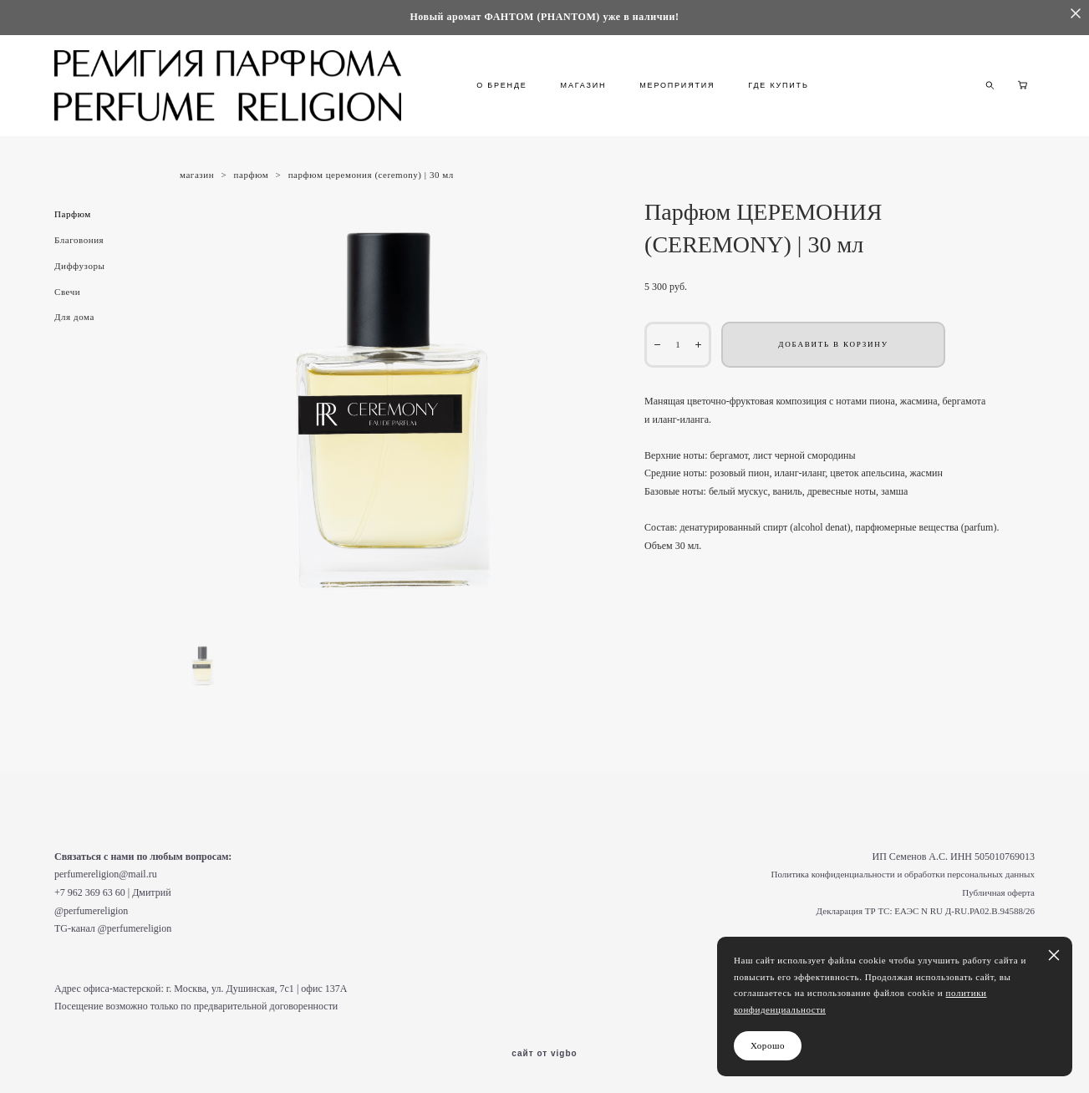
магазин (197, 175)
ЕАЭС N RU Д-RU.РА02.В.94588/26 (964, 911)
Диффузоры (79, 266)
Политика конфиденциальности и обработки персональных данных (903, 874)
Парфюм (72, 214)
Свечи (67, 292)
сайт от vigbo (544, 1054)
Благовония (79, 240)
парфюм (251, 175)
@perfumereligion (91, 911)
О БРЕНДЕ (501, 85)
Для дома (74, 317)
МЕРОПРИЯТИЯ (677, 85)
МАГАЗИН (584, 85)
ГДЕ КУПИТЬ (778, 85)
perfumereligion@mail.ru (105, 874)
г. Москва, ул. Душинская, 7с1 (230, 988)
